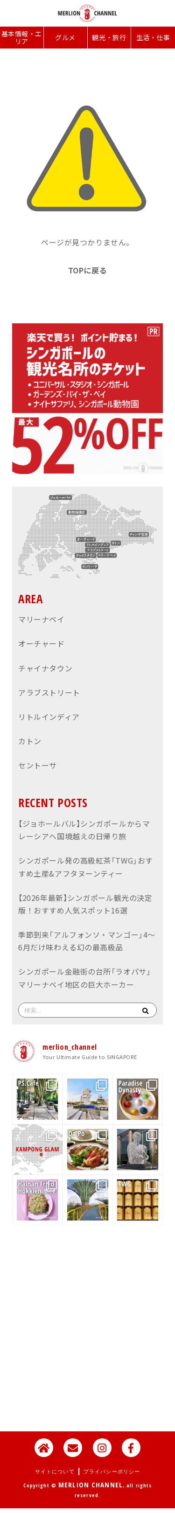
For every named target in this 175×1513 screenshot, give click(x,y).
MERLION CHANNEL (90, 1484)
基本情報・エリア (21, 37)
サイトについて (55, 1471)
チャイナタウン (45, 668)
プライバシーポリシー (112, 1471)
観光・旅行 (109, 37)
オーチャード (41, 643)
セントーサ (37, 765)
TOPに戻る (87, 270)
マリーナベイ (41, 619)
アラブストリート (49, 692)
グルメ (65, 37)
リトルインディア (48, 716)
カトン (30, 740)
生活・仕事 (153, 37)
